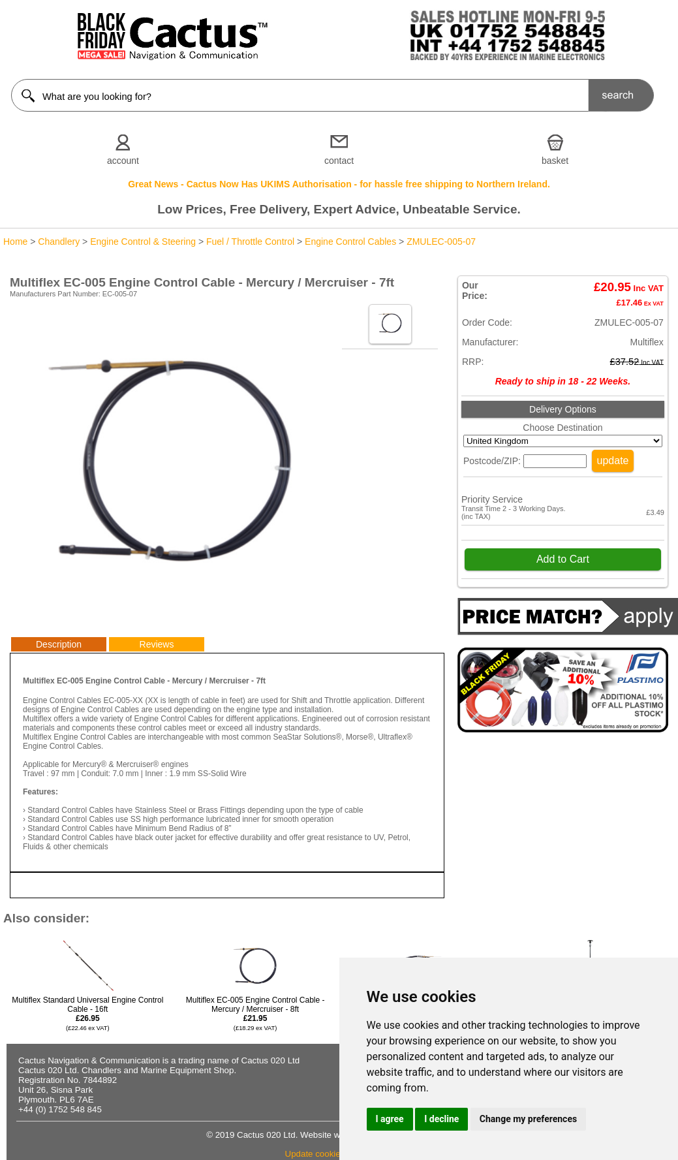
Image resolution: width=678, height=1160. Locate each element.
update (613, 460)
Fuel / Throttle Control (250, 241)
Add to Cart (562, 559)
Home (15, 241)
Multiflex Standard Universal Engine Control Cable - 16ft (87, 1013)
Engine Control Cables (350, 241)
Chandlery (59, 241)
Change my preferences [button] (528, 1119)
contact (339, 160)
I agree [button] (390, 1119)
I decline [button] (441, 1119)
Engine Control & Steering (143, 241)
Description (59, 644)
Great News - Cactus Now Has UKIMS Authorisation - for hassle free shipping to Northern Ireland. (339, 184)
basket (555, 160)
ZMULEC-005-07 (441, 241)
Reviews (157, 644)
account (123, 160)
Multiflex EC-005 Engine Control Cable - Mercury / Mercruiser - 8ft (255, 1013)
